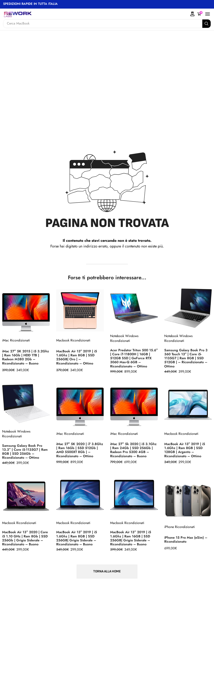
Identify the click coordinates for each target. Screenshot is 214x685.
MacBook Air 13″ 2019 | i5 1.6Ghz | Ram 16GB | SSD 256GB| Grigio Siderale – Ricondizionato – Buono (130, 538)
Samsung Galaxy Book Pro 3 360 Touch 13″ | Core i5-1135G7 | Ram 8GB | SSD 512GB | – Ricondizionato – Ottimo (186, 358)
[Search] (206, 23)
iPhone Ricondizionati (179, 526)
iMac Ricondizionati (16, 340)
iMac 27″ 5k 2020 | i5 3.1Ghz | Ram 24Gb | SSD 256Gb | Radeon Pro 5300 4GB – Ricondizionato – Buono (133, 450)
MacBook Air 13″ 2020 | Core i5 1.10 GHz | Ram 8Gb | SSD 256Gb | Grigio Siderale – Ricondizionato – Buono (25, 538)
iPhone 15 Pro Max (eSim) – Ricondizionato (185, 539)
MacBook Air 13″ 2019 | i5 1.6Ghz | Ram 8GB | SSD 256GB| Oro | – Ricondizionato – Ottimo (76, 357)
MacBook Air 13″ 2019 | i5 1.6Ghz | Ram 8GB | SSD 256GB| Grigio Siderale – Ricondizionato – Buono (76, 538)
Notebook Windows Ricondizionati (124, 338)
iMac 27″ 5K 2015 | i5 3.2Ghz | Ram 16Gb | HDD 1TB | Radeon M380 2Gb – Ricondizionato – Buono (25, 357)
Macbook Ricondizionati (73, 340)
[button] (200, 14)
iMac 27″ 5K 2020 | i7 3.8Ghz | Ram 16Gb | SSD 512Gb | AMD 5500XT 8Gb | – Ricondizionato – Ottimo (79, 450)
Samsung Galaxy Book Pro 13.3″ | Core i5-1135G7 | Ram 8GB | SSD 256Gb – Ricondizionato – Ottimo (25, 451)
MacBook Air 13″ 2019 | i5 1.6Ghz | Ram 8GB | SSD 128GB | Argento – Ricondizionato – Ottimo (184, 450)
